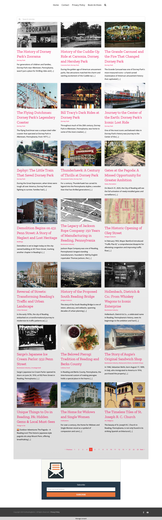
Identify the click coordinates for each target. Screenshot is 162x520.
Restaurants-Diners (125, 363)
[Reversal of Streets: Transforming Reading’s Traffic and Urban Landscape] (37, 274)
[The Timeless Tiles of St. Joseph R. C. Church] (125, 395)
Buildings (20, 242)
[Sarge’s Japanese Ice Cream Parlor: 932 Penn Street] (37, 337)
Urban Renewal (22, 310)
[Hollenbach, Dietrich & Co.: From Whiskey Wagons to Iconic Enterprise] (125, 274)
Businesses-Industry (67, 244)
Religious (110, 421)
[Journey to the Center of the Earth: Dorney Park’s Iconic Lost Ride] (125, 95)
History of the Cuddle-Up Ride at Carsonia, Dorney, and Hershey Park (80, 56)
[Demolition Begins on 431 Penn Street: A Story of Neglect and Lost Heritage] (37, 211)
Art (106, 421)
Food (68, 368)
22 (133, 449)
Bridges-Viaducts (110, 237)
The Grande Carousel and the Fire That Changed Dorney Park (124, 56)
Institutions (65, 421)
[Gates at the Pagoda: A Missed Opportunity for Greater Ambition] (125, 153)
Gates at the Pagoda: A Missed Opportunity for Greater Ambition (123, 175)
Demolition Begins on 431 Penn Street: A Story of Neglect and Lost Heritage (37, 233)
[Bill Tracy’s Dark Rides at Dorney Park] (81, 95)
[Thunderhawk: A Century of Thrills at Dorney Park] (81, 153)
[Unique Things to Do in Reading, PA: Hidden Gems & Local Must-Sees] (37, 395)
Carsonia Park (65, 65)
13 (123, 449)
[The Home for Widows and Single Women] (81, 395)
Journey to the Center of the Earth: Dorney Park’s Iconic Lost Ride (123, 117)
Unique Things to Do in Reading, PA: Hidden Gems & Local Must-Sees (36, 417)
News (106, 184)
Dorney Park (21, 60)
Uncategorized (36, 368)
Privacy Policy (55, 511)
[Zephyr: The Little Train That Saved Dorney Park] (37, 153)
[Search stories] (81, 19)
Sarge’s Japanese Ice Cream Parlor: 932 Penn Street (35, 359)
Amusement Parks (67, 179)
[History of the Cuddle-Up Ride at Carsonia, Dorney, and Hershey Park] (81, 34)
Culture (63, 368)
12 (119, 449)
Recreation (112, 184)
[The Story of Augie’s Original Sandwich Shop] (125, 337)
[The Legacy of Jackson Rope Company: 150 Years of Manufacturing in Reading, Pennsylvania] (81, 210)
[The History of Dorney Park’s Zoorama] (37, 34)
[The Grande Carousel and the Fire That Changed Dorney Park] (125, 34)
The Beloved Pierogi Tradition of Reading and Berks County (80, 359)
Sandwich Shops (137, 363)
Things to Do (21, 426)
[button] (105, 4)
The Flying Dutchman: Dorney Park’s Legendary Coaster (36, 117)
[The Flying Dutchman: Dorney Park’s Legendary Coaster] (37, 95)
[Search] (19, 19)
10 (111, 449)
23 (137, 449)
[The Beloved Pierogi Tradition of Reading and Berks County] (81, 337)
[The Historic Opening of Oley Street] (125, 211)
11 (115, 449)
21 (129, 449)
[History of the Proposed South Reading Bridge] (81, 274)
